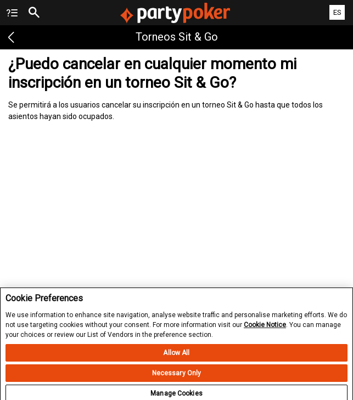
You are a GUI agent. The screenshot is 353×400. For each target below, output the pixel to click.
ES (337, 12)
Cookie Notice (265, 329)
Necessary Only (176, 377)
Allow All (176, 357)
